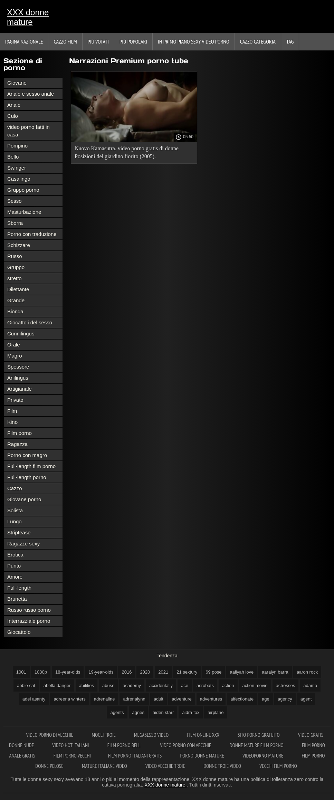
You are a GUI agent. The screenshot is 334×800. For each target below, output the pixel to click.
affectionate (242, 699)
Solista (15, 510)
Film (12, 411)
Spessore (18, 367)
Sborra (15, 223)
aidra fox (190, 712)
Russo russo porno (29, 610)
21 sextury (186, 672)
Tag (290, 41)
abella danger (57, 685)
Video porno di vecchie (50, 735)
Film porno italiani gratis (135, 755)
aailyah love (242, 672)
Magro (14, 356)
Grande (16, 300)
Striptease (19, 532)
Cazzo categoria (258, 41)
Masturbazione (24, 212)
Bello (13, 157)
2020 (145, 672)
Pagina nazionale (24, 41)
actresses (285, 685)
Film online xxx (203, 735)
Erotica (15, 555)
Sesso (14, 201)
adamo (310, 685)
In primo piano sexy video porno (193, 41)
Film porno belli (125, 745)
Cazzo (14, 488)
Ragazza (17, 444)
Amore (14, 577)
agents (117, 712)
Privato (15, 400)
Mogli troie (104, 735)
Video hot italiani (71, 745)
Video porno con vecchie (186, 745)
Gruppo (16, 267)
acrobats (205, 685)
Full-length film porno (31, 466)
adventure (182, 699)
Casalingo (18, 179)
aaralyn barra (275, 672)
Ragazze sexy (23, 543)
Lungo (14, 521)
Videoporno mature (263, 755)
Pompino (17, 146)
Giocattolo (19, 632)
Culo (12, 116)
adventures (211, 699)
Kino (12, 422)
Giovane (17, 83)
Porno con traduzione (32, 234)
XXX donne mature (28, 17)
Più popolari (133, 41)
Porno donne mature (202, 755)
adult (158, 699)
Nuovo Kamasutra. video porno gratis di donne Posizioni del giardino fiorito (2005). (127, 152)
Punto (14, 566)
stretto (14, 278)
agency (285, 699)
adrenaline (104, 699)
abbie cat (26, 685)
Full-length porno (26, 477)
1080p (41, 672)
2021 (163, 672)
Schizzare (18, 245)
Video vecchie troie (165, 766)
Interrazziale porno (28, 621)
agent (306, 699)
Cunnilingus (20, 333)
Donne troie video (222, 766)
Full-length (19, 588)
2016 (127, 672)
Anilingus (17, 378)
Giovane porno (24, 499)
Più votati (98, 41)
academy (132, 685)
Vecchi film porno (278, 766)
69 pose (213, 672)
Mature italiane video (105, 766)
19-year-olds (100, 672)
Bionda (15, 311)
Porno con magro (27, 455)
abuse (108, 685)
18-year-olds (67, 672)
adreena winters (70, 699)
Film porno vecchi (72, 755)
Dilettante (18, 289)
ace (184, 685)
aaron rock (307, 672)
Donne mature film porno (257, 745)
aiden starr (163, 712)
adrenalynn (134, 699)
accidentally (161, 685)
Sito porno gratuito (259, 735)
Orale (13, 344)
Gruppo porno (23, 190)
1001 (21, 672)
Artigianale (19, 389)
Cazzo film (65, 41)
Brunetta (17, 599)
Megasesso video (152, 735)
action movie (255, 685)
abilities (86, 685)
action (228, 685)
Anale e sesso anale (30, 94)
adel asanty (34, 699)
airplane (215, 712)
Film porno (19, 433)
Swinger (16, 168)
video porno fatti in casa (28, 130)
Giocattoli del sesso (29, 322)
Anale (13, 105)
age (265, 699)
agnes (138, 712)
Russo (14, 256)
